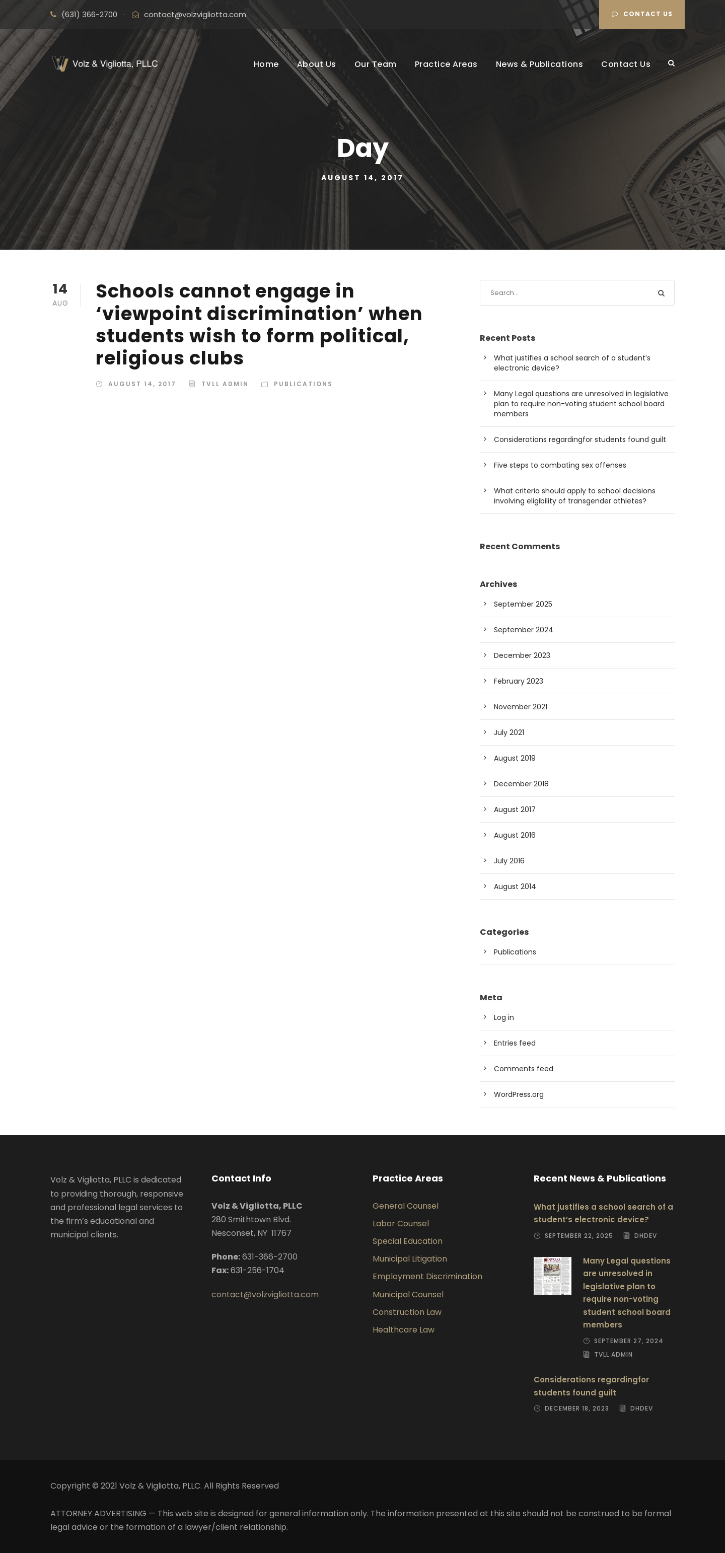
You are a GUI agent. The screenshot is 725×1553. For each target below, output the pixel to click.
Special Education (408, 1241)
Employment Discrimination (427, 1276)
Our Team (375, 64)
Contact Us (642, 14)
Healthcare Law (403, 1330)
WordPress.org (519, 1094)
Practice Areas (446, 64)
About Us (316, 64)
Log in (504, 1017)
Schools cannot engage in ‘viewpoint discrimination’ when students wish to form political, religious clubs (259, 324)
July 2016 (509, 861)
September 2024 (523, 630)
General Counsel (406, 1206)
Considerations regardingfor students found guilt (580, 439)
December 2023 (522, 655)
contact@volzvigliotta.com (195, 14)
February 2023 (518, 681)
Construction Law (407, 1312)
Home (266, 64)
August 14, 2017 (142, 384)
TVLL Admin (225, 384)
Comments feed (523, 1069)
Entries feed (515, 1043)
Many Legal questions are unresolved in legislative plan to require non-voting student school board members (581, 404)
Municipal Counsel (408, 1294)
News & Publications (540, 64)
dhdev (645, 1235)
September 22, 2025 (579, 1235)
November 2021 (520, 707)
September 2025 (523, 604)
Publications (303, 384)
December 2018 (521, 784)
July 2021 (509, 732)
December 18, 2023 (577, 1408)
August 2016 (515, 835)
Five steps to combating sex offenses (560, 465)
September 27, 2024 (629, 1341)
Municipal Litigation (410, 1259)
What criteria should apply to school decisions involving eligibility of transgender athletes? (575, 496)
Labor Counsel (401, 1223)
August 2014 (515, 886)
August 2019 (515, 758)
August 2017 (515, 809)
